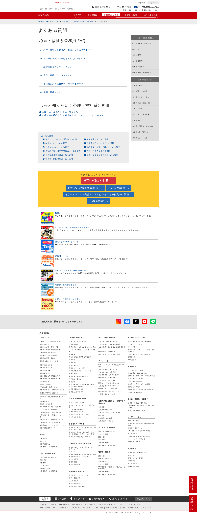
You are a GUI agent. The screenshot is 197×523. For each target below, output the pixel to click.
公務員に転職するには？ (48, 358)
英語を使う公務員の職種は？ (50, 355)
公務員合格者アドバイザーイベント (111, 386)
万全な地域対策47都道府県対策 (80, 357)
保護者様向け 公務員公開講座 (108, 375)
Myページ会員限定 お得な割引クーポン (72, 270)
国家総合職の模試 (134, 387)
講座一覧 (135, 49)
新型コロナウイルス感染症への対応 (61, 139)
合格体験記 (136, 55)
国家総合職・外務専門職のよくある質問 (63, 151)
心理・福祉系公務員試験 (83, 21)
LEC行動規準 (77, 505)
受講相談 (191, 503)
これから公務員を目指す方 (107, 341)
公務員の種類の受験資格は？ (50, 379)
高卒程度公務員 (150, 15)
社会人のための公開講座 (107, 372)
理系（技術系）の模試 (136, 378)
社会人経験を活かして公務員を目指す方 (111, 348)
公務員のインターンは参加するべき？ (53, 425)
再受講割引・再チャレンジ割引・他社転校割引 (141, 350)
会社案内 (43, 505)
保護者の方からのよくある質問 (100, 143)
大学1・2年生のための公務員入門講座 (82, 406)
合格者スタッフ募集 (76, 424)
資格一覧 (43, 9)
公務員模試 (136, 120)
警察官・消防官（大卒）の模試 (139, 384)
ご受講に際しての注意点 (80, 508)
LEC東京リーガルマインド (48, 21)
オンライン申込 (115, 7)
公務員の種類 (44, 344)
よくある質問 (47, 136)
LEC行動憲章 (64, 505)
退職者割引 (132, 357)
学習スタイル (74, 365)
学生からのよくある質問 (56, 143)
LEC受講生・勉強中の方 (107, 351)
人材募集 (53, 505)
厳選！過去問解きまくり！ (137, 410)
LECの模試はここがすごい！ (138, 370)
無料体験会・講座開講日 (141, 73)
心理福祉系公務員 (111, 15)
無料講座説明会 (138, 67)
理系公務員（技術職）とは (137, 452)
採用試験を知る (45, 373)
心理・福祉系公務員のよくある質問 (102, 155)
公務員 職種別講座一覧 (141, 103)
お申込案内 (64, 508)
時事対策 (72, 360)
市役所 (42, 435)
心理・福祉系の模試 (135, 381)
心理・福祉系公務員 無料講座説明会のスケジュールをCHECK (72, 115)
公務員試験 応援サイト (141, 132)
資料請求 (128, 7)
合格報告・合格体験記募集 (78, 376)
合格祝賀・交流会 (75, 379)
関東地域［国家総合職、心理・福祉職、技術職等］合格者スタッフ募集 (81, 433)
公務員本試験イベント (106, 410)
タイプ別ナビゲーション (141, 97)
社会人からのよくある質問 (57, 147)
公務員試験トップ (145, 80)
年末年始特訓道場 (75, 417)
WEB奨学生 (132, 360)
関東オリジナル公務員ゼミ (78, 402)
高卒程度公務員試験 (76, 471)
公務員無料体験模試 (135, 392)
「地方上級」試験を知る (48, 387)
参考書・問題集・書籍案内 (142, 126)
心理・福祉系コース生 (139, 354)
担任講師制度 (74, 344)
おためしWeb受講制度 (83, 188)
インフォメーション (140, 138)
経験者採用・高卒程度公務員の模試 (140, 389)
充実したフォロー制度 (77, 368)
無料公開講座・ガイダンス (107, 369)
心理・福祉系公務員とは (141, 43)
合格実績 (72, 382)
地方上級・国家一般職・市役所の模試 (141, 376)
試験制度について (134, 442)
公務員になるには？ (47, 365)
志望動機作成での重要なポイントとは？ (52, 416)
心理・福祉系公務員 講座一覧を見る (60, 112)
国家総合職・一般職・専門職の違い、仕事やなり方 (82, 448)
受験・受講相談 (68, 9)
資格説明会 (78, 499)
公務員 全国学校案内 (76, 392)
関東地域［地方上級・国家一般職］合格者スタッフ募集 (82, 428)
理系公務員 (92, 15)
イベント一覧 (137, 109)
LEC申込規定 (98, 508)
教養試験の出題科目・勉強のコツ (51, 407)
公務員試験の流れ (46, 368)
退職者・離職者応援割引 (66, 284)
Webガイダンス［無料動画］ (108, 388)
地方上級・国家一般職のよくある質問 (103, 147)
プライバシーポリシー (107, 505)
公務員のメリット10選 (48, 352)
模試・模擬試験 (74, 478)
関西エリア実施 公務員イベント (109, 383)
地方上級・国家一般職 (108, 380)
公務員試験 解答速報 (105, 421)
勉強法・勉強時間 (46, 404)
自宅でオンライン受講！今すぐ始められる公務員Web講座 (97, 194)
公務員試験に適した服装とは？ (51, 422)
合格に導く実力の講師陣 (77, 341)
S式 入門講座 (116, 188)
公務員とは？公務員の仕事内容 (51, 341)
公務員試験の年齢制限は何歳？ (51, 376)
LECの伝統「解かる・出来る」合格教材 (82, 350)
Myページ (153, 3)
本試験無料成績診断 (105, 418)
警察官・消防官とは (105, 459)
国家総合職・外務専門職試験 (80, 443)
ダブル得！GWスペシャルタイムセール (72, 227)
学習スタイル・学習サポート (138, 458)
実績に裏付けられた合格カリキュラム (82, 347)
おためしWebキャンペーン (67, 242)
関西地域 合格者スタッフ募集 (79, 437)
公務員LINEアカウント (136, 428)
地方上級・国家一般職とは (107, 431)
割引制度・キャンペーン (141, 114)
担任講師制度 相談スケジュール (109, 391)
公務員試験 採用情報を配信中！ (139, 436)
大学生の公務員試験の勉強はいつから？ (52, 397)
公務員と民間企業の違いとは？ (51, 350)
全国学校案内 (100, 7)
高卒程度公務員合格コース (78, 475)
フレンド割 (132, 347)
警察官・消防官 (131, 15)
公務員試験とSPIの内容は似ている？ (53, 390)
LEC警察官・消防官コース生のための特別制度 (111, 468)
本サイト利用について (48, 508)
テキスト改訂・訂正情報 (136, 439)
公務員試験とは (138, 85)
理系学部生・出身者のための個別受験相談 (141, 424)
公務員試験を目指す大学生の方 (109, 344)
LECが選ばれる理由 (140, 91)
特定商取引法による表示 (115, 508)
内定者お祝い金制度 (135, 344)
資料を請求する (96, 180)
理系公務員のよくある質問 (98, 151)
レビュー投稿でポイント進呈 (68, 299)
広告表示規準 (90, 505)
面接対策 (72, 354)
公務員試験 (43, 14)
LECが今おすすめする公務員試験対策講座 (77, 410)
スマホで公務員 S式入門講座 (79, 414)
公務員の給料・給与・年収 (49, 347)
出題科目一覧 (44, 381)
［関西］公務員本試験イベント (109, 412)
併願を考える (44, 401)
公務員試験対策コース (47, 428)
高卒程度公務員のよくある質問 (59, 155)
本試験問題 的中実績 (76, 389)
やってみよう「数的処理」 (49, 409)
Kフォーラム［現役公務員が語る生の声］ (111, 365)
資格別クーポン (62, 256)
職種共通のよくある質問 (97, 139)
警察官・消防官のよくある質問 (59, 158)
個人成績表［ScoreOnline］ (138, 373)
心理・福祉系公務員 (145, 38)
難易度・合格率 (45, 384)
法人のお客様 (140, 3)
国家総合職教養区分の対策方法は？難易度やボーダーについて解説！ (82, 455)
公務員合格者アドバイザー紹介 (80, 371)
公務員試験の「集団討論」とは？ (51, 419)
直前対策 (101, 407)
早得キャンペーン (63, 213)
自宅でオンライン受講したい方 (109, 354)
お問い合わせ (54, 9)
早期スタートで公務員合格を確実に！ (141, 341)
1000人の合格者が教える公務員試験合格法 (141, 406)
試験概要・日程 (45, 370)
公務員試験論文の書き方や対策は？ (52, 412)
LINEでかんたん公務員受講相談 (139, 431)
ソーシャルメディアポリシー (130, 505)
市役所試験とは (45, 438)
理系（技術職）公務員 (108, 394)
